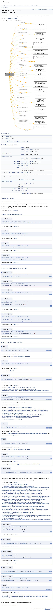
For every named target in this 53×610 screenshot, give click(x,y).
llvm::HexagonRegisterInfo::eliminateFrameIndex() (13, 497)
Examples (36, 5)
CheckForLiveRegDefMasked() (19, 490)
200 (10, 461)
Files (31, 5)
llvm (1, 7)
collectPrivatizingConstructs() (39, 492)
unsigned (10, 200)
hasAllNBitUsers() (15, 508)
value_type (8, 140)
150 (10, 226)
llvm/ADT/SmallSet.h (11, 18)
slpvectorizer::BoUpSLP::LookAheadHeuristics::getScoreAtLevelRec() (17, 414)
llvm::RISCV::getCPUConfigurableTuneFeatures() (19, 356)
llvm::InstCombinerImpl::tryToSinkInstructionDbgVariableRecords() (17, 519)
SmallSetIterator (18, 141)
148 (10, 250)
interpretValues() (12, 563)
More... (49, 16)
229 (10, 385)
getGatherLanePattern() (41, 433)
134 (9, 210)
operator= (23, 161)
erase (22, 184)
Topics (14, 5)
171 (10, 592)
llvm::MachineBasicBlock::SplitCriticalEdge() (12, 419)
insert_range (24, 183)
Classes (26, 5)
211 (10, 368)
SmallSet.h (15, 210)
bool (19, 165)
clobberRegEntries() (12, 387)
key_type (7, 136)
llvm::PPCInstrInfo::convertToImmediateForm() (12, 495)
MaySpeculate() (18, 417)
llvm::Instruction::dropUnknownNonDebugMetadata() (14, 409)
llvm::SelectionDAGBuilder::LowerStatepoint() (12, 513)
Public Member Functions (41, 9)
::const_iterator (22, 222)
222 (10, 447)
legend (26, 130)
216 (10, 354)
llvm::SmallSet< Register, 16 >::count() (26, 387)
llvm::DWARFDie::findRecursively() (38, 499)
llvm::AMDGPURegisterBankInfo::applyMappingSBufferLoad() (16, 487)
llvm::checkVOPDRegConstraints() (34, 490)
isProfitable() (11, 370)
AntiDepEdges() (30, 486)
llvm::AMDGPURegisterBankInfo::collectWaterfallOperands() (22, 433)
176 (10, 405)
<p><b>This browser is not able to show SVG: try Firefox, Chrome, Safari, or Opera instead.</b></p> (26, 76)
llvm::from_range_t (31, 158)
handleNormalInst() (6, 508)
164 (10, 336)
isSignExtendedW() (6, 512)
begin (22, 188)
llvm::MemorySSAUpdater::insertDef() (18, 511)
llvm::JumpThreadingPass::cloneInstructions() (21, 492)
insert (22, 172)
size (22, 167)
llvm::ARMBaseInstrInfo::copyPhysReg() (22, 407)
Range (11, 156)
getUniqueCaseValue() (38, 414)
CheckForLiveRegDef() (44, 489)
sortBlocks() (35, 516)
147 (10, 238)
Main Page (3, 5)
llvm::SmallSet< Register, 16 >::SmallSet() (22, 516)
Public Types (34, 9)
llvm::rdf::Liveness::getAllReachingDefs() (38, 410)
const (27, 149)
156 (10, 309)
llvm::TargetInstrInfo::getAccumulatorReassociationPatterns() (34, 390)
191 (10, 534)
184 (10, 482)
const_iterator (9, 141)
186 (10, 547)
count (22, 168)
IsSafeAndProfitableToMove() (33, 416)
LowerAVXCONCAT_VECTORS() (26, 512)
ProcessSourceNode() (27, 417)
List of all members (49, 9)
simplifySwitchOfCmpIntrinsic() (36, 515)
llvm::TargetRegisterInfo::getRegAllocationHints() (37, 503)
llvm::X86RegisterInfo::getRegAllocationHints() (12, 413)
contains (23, 192)
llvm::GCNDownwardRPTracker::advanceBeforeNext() (14, 486)
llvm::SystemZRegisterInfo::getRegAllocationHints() (36, 411)
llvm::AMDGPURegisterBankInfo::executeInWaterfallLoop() (15, 410)
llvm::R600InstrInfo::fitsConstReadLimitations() (12, 500)
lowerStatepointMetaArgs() (8, 417)
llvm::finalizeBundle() (31, 389)
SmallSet (5, 7)
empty (22, 165)
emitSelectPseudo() (31, 409)
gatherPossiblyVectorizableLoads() (9, 390)
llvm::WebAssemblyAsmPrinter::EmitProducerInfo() (37, 497)
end (21, 190)
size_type (7, 138)
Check (22, 193)
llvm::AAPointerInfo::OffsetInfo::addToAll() (18, 484)
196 (10, 560)
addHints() (10, 407)
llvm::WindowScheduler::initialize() (18, 416)
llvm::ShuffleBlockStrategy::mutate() (10, 435)
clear (22, 186)
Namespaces (20, 5)
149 (10, 262)
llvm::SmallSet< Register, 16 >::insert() (26, 509)
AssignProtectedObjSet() (32, 489)
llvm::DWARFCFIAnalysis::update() (42, 519)
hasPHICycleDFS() (6, 416)
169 (10, 431)
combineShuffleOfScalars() (36, 493)
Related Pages (9, 5)
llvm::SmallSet (8, 222)
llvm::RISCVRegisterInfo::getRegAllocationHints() (13, 411)
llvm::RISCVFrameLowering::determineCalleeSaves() (13, 389)
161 (10, 324)
